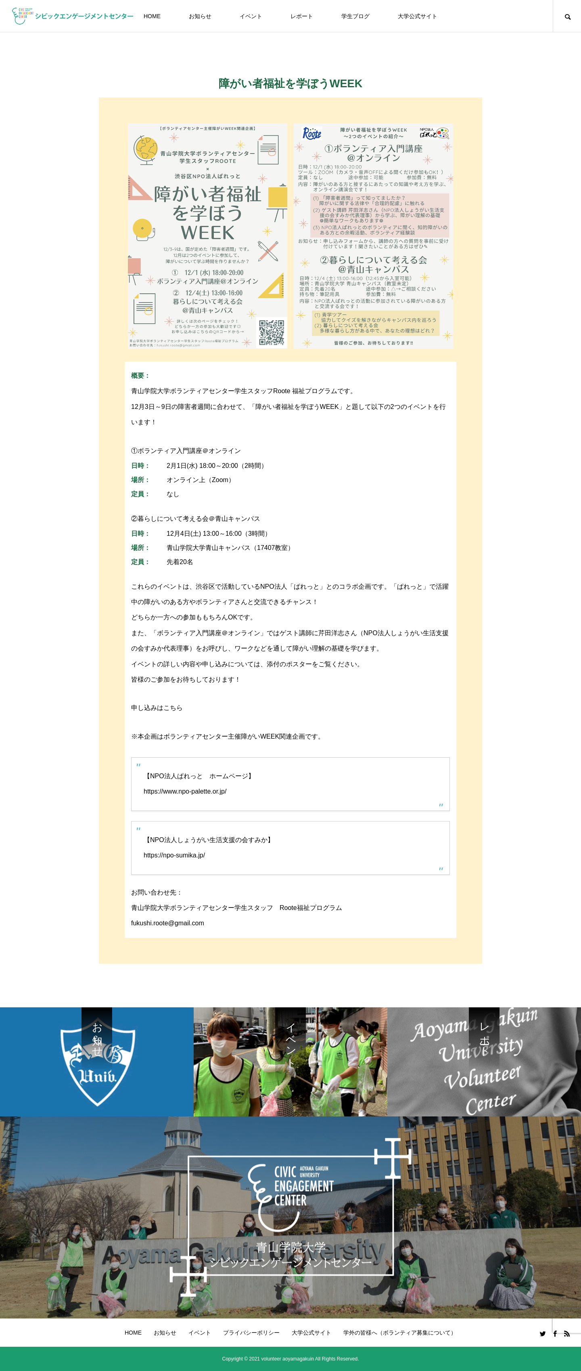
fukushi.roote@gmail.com (167, 923)
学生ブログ (355, 16)
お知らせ (200, 16)
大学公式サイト (417, 16)
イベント (251, 16)
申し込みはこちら (157, 707)
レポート (301, 16)
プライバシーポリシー (251, 1332)
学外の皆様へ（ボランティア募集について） (399, 1332)
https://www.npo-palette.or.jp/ (185, 791)
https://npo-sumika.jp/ (174, 855)
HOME (152, 16)
